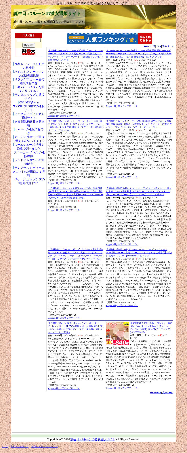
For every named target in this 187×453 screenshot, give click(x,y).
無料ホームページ (19, 446)
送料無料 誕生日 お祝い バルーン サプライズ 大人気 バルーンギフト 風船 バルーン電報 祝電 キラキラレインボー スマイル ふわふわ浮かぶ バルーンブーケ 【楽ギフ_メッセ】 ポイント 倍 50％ (138, 191)
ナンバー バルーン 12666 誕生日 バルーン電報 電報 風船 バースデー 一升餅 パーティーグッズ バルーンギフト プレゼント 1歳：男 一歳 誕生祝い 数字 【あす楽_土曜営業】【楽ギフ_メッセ (138, 53)
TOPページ (149, 46)
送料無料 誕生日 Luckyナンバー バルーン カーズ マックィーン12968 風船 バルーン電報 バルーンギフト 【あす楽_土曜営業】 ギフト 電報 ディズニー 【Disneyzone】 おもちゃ (139, 252)
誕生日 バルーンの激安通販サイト (47, 13)
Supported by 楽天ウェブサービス (64, 116)
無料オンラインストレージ (44, 446)
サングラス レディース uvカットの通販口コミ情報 (29, 171)
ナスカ (5, 446)
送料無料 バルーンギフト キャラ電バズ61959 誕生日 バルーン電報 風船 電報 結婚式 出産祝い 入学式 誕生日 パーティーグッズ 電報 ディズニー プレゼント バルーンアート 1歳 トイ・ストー (138, 124)
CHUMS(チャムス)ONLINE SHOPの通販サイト (29, 106)
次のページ (167, 46)
